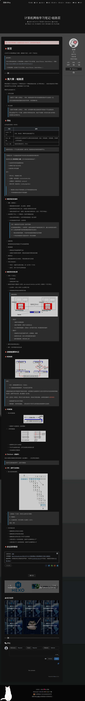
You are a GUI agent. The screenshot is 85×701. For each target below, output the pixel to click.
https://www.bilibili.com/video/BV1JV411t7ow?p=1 (19, 63)
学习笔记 (56, 21)
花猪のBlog (6, 2)
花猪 (13, 554)
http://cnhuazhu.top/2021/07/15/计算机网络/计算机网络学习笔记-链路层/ (31, 556)
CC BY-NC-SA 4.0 (36, 558)
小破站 (38, 696)
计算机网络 (8, 565)
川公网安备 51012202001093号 (42, 694)
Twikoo (54, 676)
